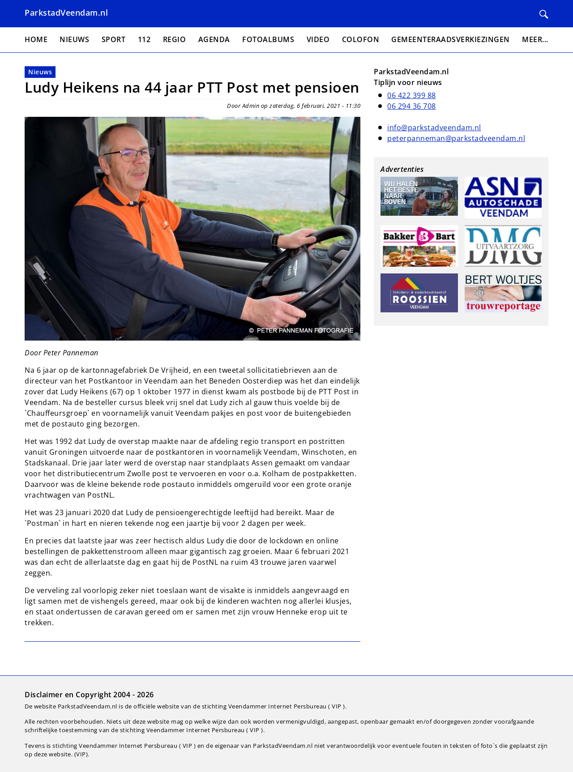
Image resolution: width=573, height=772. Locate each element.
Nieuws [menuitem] (74, 39)
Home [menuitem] (36, 39)
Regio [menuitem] (174, 39)
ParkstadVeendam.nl (66, 12)
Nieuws (40, 72)
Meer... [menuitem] (535, 39)
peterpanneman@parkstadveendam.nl (456, 138)
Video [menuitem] (318, 39)
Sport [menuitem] (114, 39)
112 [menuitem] (144, 39)
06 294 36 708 (411, 106)
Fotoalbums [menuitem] (268, 39)
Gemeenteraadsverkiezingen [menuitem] (450, 39)
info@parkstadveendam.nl (434, 127)
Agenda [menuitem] (214, 39)
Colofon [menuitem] (361, 39)
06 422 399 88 (411, 95)
